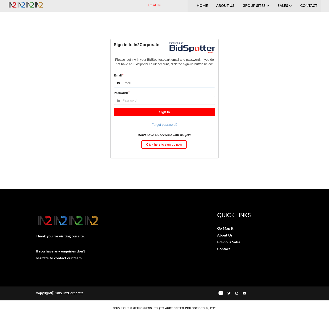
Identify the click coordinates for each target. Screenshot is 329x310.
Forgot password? (164, 124)
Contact (223, 249)
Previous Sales (229, 242)
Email (118, 75)
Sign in (164, 112)
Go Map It (225, 228)
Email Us (154, 5)
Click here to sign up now (164, 144)
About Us (225, 235)
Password (121, 93)
